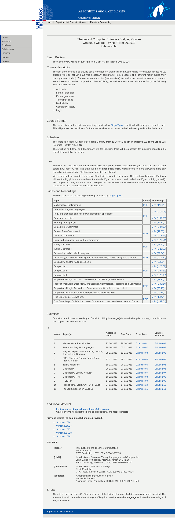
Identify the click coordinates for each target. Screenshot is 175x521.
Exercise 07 (142, 372)
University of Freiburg (89, 17)
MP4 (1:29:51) (159, 240)
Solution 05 (160, 364)
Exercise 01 (142, 343)
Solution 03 (160, 352)
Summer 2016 (63, 422)
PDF (145, 205)
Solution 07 (160, 372)
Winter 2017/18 (64, 433)
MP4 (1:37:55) (159, 218)
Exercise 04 (142, 359)
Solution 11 (160, 389)
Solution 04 (160, 359)
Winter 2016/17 (64, 426)
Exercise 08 (142, 376)
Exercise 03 (142, 352)
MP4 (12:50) (158, 262)
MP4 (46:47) (158, 297)
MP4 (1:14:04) (159, 211)
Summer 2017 (63, 429)
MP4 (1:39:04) (159, 301)
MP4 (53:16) (158, 288)
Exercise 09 (142, 380)
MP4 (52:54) (158, 253)
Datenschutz (66, 511)
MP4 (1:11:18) (159, 235)
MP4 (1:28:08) (159, 275)
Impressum (52, 511)
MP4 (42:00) (158, 231)
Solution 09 (160, 380)
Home (49, 22)
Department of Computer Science (71, 22)
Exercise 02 (142, 347)
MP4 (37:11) (158, 279)
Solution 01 (160, 343)
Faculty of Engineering (100, 22)
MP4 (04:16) (158, 292)
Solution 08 (160, 376)
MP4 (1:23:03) (159, 248)
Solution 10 (160, 385)
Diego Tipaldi (117, 125)
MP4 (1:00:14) (159, 283)
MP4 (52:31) (158, 244)
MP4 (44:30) (158, 205)
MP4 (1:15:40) (159, 257)
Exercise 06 (142, 368)
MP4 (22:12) (158, 222)
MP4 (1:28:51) (159, 266)
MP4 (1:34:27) (159, 270)
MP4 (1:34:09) (159, 227)
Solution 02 (160, 347)
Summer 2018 (63, 436)
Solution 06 (160, 368)
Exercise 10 (142, 385)
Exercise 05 (142, 364)
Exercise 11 (142, 389)
